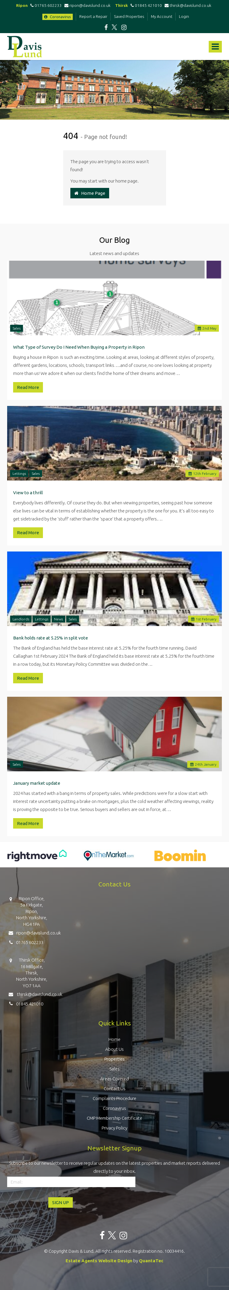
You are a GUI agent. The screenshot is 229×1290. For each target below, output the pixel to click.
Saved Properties (129, 16)
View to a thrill (28, 492)
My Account (161, 16)
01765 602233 (45, 5)
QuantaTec (151, 1260)
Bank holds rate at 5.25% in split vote (50, 637)
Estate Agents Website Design (99, 1260)
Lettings (19, 473)
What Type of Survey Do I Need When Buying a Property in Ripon (79, 347)
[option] (37, 858)
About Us (114, 1049)
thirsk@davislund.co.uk (188, 5)
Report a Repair (93, 16)
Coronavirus (57, 17)
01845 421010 (145, 5)
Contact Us (115, 1088)
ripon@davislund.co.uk (88, 5)
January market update (36, 783)
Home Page (89, 193)
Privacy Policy (114, 1127)
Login (184, 16)
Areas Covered (114, 1078)
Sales (17, 328)
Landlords (21, 619)
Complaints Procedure (114, 1098)
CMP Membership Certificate (114, 1118)
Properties (114, 1059)
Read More (28, 387)
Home (114, 1039)
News (58, 619)
